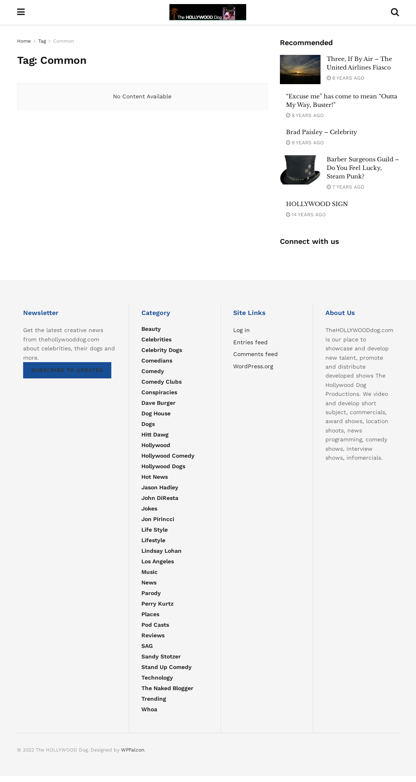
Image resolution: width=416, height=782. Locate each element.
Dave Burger (158, 403)
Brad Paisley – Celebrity (321, 132)
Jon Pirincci (157, 519)
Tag (42, 41)
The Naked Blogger (167, 688)
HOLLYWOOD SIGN (317, 204)
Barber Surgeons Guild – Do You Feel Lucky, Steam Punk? (363, 168)
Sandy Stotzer (161, 656)
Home (24, 41)
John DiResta (159, 498)
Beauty (151, 329)
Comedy (152, 371)
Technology (157, 677)
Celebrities (156, 339)
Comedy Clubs (161, 381)
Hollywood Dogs (163, 466)
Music (149, 572)
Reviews (153, 635)
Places (150, 614)
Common (63, 41)
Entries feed (250, 342)
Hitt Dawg (155, 434)
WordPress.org (253, 366)
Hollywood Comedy (168, 455)
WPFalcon (132, 750)
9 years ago (305, 143)
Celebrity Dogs (161, 350)
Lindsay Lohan (161, 550)
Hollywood (155, 445)
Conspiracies (159, 392)
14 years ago (306, 214)
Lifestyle (153, 540)
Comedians (156, 360)
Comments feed (255, 354)
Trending (153, 698)
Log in (241, 330)
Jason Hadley (159, 487)
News (148, 582)
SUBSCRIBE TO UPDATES (67, 370)
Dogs (148, 424)
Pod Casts (155, 624)
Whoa (149, 709)
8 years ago (345, 78)
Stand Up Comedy (166, 667)
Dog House (156, 413)
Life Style (154, 529)
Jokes (149, 508)
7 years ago (345, 187)
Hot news (154, 477)
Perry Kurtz (157, 603)
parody (151, 593)
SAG (147, 646)
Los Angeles (157, 561)
